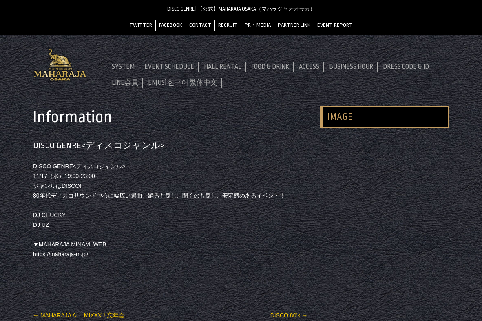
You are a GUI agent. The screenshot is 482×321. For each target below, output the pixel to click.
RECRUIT (228, 25)
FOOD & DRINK (270, 66)
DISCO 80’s (289, 315)
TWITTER (140, 25)
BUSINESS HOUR (351, 66)
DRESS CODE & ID (406, 66)
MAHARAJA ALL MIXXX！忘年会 (78, 315)
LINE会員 (125, 82)
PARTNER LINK (294, 25)
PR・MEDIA (258, 25)
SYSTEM (123, 66)
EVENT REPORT (335, 25)
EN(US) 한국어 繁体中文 (182, 82)
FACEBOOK (170, 25)
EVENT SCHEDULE (169, 66)
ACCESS (309, 66)
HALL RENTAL (222, 66)
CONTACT (200, 25)
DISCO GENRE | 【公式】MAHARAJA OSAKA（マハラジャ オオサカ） (241, 9)
